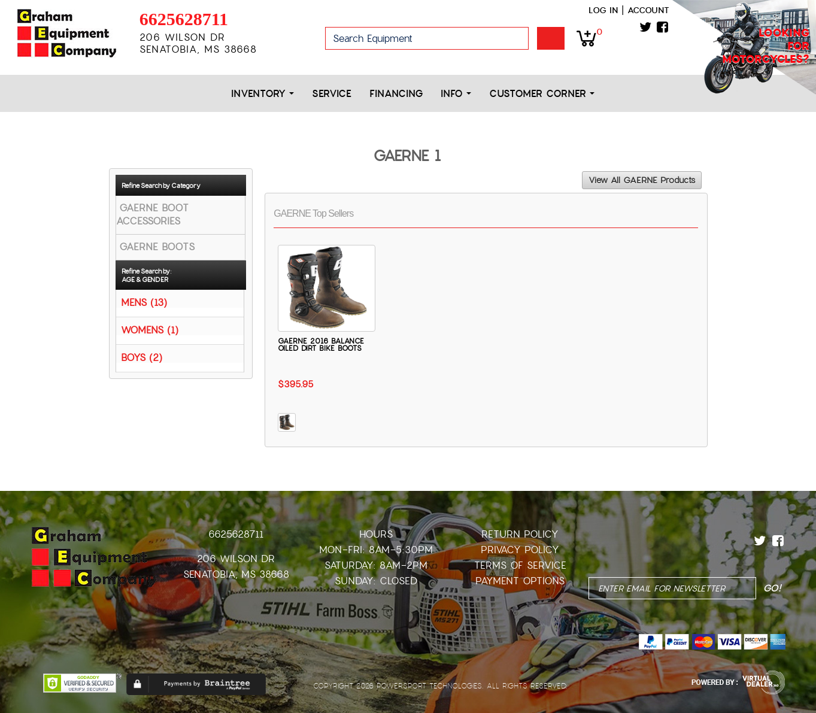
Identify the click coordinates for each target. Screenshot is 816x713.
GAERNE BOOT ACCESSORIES (152, 214)
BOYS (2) (141, 357)
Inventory (262, 93)
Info (456, 93)
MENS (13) (144, 302)
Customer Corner (541, 93)
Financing (396, 93)
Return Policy (520, 534)
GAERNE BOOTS (157, 247)
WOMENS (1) (149, 329)
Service (331, 93)
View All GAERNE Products (642, 180)
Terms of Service (520, 565)
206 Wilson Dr (236, 559)
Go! (551, 38)
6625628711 (183, 19)
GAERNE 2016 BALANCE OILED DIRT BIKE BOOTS (321, 344)
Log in (603, 10)
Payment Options (520, 581)
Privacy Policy (520, 550)
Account (648, 10)
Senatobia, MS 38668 (236, 574)
